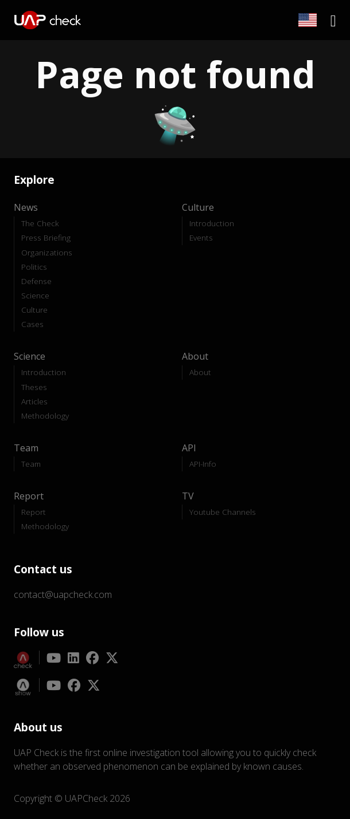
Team (31, 463)
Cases (32, 323)
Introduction (211, 223)
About (200, 372)
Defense (36, 280)
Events (201, 237)
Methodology (45, 415)
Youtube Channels (222, 511)
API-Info (202, 463)
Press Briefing (46, 237)
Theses (34, 386)
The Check (40, 223)
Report (33, 511)
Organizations (46, 252)
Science (35, 295)
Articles (34, 401)
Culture (34, 309)
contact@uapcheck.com (63, 594)
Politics (34, 266)
